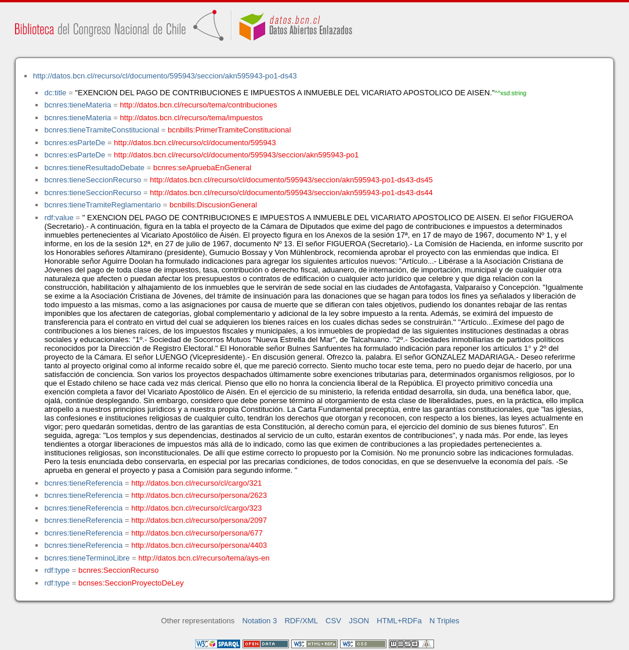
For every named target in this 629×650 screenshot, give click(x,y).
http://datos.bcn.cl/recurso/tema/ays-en (204, 558)
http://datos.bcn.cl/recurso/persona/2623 (199, 495)
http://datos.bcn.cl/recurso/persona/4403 (199, 545)
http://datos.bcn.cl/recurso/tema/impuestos (191, 117)
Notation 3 (260, 620)
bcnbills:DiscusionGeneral (213, 204)
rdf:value (58, 217)
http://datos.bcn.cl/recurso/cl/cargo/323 (196, 508)
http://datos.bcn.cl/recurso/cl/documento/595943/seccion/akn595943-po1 (236, 154)
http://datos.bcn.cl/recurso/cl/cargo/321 (196, 483)
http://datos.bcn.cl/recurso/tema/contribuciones (198, 104)
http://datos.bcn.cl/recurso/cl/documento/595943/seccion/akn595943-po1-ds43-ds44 (291, 192)
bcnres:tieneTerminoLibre (86, 558)
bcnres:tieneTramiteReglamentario (102, 204)
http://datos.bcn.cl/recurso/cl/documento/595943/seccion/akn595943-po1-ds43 (165, 75)
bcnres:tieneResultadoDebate (94, 167)
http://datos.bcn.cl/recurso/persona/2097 (199, 520)
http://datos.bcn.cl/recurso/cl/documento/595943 (195, 142)
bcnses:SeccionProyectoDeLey (130, 583)
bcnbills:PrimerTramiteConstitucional (229, 129)
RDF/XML (301, 620)
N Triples (444, 620)
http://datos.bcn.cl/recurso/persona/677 (197, 533)
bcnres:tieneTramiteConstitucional (101, 129)
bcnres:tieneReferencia (83, 483)
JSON (359, 620)
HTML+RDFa (399, 620)
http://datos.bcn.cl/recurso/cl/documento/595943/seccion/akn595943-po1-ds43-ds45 (291, 179)
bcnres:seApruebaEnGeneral (202, 167)
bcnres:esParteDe (74, 142)
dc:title (55, 92)
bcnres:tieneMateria (77, 104)
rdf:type (57, 570)
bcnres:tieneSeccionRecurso (92, 179)
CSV (333, 620)
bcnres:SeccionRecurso (118, 570)
